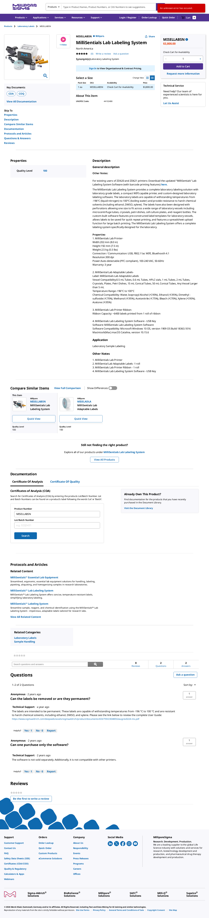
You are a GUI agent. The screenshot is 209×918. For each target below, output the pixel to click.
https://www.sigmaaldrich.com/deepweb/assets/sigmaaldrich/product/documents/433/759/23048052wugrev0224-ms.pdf (75, 718)
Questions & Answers (17, 138)
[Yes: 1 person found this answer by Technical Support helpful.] (28, 731)
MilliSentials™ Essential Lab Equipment (34, 577)
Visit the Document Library (138, 508)
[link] (19, 655)
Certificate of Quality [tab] (65, 481)
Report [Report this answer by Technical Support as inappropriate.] (51, 730)
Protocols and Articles (17, 133)
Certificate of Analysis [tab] (27, 481)
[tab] (11, 26)
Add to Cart (183, 66)
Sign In (92, 68)
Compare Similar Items (18, 124)
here (164, 184)
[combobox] (105, 7)
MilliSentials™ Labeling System (29, 603)
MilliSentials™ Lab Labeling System (32, 590)
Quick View (33, 418)
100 (45, 170)
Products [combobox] (52, 6)
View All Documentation (21, 101)
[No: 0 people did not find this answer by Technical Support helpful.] (39, 731)
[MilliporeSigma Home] (25, 7)
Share (150, 36)
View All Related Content (25, 617)
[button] (127, 17)
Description (11, 119)
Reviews (9, 143)
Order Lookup (149, 17)
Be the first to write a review (32, 799)
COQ (21, 93)
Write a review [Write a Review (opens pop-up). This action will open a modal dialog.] (103, 53)
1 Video (63, 41)
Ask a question (185, 674)
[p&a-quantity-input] (183, 59)
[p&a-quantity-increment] (200, 58)
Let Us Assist (171, 103)
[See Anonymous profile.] (18, 694)
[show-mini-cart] (188, 17)
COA (11, 93)
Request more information (183, 73)
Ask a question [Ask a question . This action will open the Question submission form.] (121, 53)
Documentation (14, 129)
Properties (10, 115)
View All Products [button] (104, 459)
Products (8, 26)
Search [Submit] (26, 535)
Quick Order (168, 17)
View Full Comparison (67, 388)
